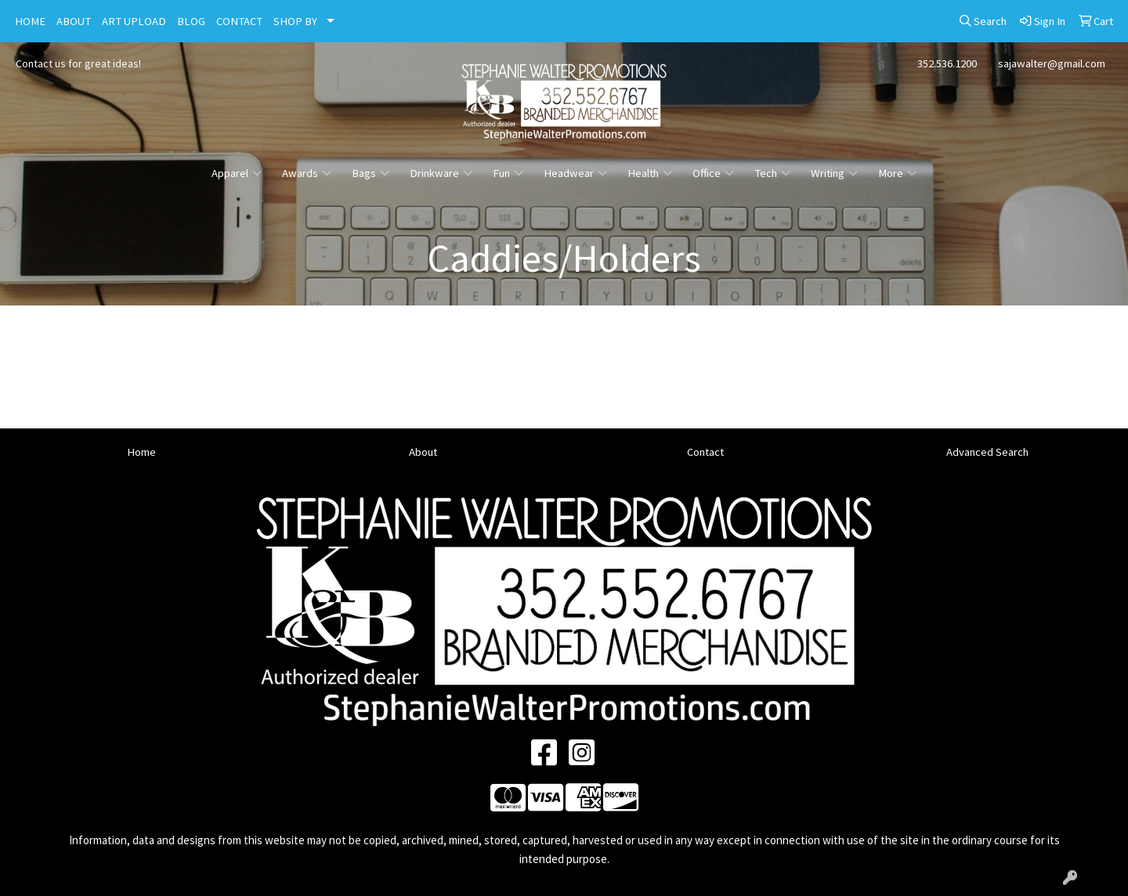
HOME (30, 21)
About (423, 452)
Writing (834, 173)
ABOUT (73, 21)
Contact (705, 452)
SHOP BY (295, 21)
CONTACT (239, 21)
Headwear (575, 173)
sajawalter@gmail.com (1051, 63)
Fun (508, 173)
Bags (370, 173)
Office (713, 173)
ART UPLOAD (134, 21)
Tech (772, 173)
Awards (306, 173)
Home (141, 452)
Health (649, 173)
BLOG (191, 21)
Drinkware (441, 173)
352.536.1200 (947, 63)
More (897, 173)
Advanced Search (987, 452)
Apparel (237, 173)
